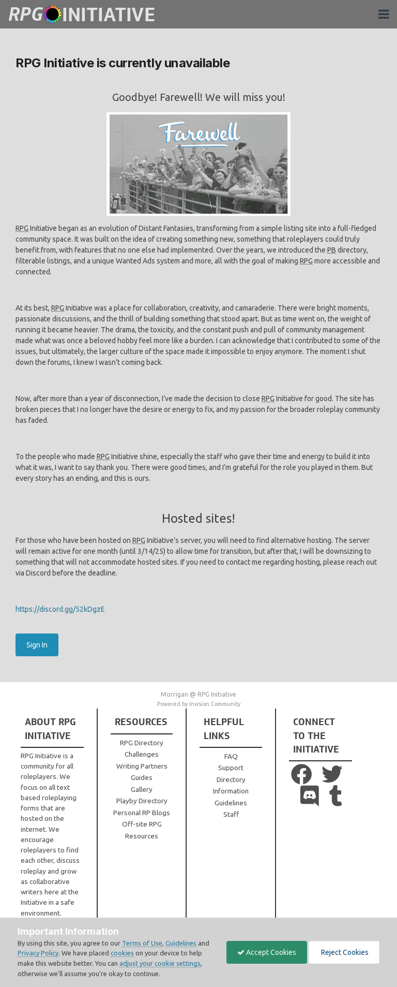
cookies (122, 952)
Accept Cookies (266, 952)
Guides (141, 777)
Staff (231, 814)
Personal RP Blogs (141, 812)
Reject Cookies (344, 952)
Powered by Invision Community (198, 704)
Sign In (37, 645)
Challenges (142, 754)
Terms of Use (142, 943)
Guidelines (231, 803)
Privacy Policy (38, 952)
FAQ (231, 756)
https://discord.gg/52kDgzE (60, 609)
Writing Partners (141, 766)
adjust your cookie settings (160, 963)
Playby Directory (141, 801)
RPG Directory (141, 743)
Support (230, 767)
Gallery (141, 789)
